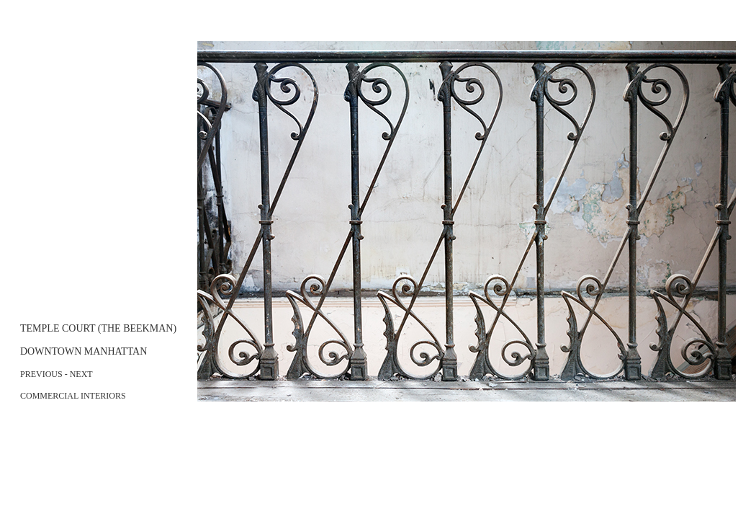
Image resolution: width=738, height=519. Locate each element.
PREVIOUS (41, 374)
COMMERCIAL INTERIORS (73, 396)
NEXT (81, 374)
